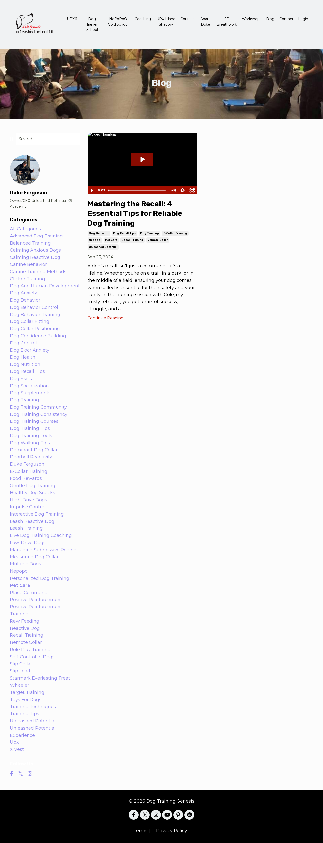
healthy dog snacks (32, 492)
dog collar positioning (35, 328)
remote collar (157, 240)
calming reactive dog (35, 257)
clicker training (27, 279)
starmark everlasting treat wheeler (40, 681)
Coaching (143, 19)
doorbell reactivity (31, 457)
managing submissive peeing (43, 550)
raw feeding (24, 621)
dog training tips (30, 428)
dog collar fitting (29, 321)
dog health (22, 357)
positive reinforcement (36, 599)
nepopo (95, 240)
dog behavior (99, 233)
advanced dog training (36, 236)
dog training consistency (38, 414)
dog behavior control (34, 307)
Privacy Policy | (173, 830)
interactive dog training (37, 514)
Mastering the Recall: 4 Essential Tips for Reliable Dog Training (135, 213)
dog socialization (29, 386)
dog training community (38, 407)
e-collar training (175, 233)
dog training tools (31, 435)
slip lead (20, 671)
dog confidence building (38, 336)
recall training (132, 240)
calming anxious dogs (35, 250)
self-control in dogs (32, 656)
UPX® (72, 19)
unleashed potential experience (33, 731)
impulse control (28, 507)
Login (303, 19)
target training (27, 692)
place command (29, 592)
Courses (187, 19)
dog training (149, 233)
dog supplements (30, 392)
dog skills (21, 378)
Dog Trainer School (92, 24)
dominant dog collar (34, 450)
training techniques (33, 706)
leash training (26, 528)
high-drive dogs (28, 499)
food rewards (26, 478)
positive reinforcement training (36, 610)
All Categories (25, 229)
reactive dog (25, 628)
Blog (270, 19)
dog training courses (34, 421)
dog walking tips (30, 443)
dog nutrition (25, 364)
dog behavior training (35, 314)
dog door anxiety (29, 350)
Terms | (141, 830)
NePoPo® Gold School (118, 21)
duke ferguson (27, 464)
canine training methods (38, 271)
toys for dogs (25, 699)
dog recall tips (124, 233)
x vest (17, 749)
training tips (24, 713)
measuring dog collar (34, 557)
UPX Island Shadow (165, 21)
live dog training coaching (41, 535)
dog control (23, 343)
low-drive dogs (28, 542)
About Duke (205, 21)
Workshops (251, 19)
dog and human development (45, 286)
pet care (111, 240)
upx (14, 742)
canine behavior (28, 264)
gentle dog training (32, 485)
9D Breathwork (227, 21)
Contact (286, 19)
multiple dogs (25, 564)
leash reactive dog (32, 521)
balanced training (30, 243)
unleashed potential (103, 247)
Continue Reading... (107, 318)
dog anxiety (23, 293)
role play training (30, 649)
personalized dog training (39, 578)
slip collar (21, 664)
